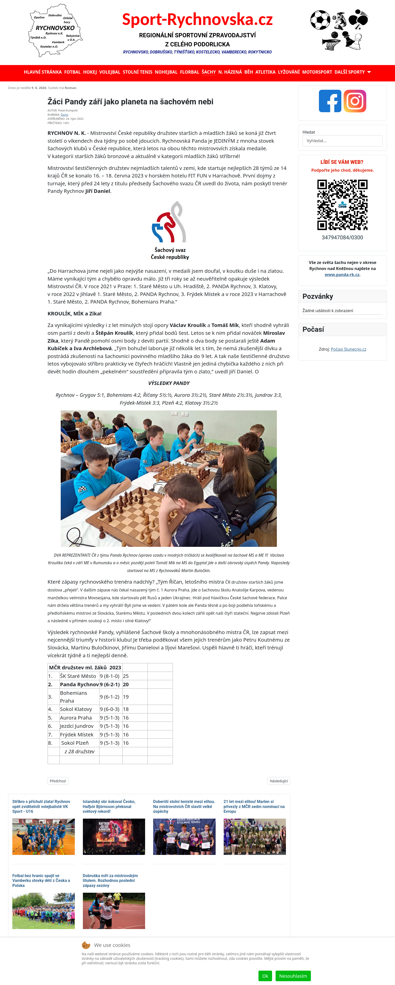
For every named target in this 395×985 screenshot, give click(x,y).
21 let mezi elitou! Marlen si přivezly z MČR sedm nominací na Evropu (254, 806)
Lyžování (289, 72)
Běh (248, 72)
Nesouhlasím (293, 976)
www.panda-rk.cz (342, 274)
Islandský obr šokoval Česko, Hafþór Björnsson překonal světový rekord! (109, 806)
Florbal (189, 72)
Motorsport (317, 72)
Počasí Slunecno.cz (348, 349)
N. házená (230, 72)
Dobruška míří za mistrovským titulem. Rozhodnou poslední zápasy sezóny (110, 880)
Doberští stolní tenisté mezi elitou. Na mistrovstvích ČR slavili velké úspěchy (184, 806)
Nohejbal (166, 72)
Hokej (90, 72)
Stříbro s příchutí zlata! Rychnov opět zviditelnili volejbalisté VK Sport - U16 (41, 806)
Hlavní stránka (43, 72)
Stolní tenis (137, 72)
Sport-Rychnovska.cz (197, 19)
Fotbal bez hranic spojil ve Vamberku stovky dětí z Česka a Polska (41, 880)
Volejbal (109, 72)
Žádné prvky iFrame (149, 89)
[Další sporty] (368, 72)
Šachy (209, 72)
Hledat (309, 132)
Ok (265, 976)
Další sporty (350, 72)
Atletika (265, 72)
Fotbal (72, 72)
